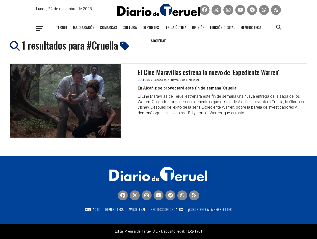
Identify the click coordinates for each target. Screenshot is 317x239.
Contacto (92, 209)
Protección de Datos (167, 209)
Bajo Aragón (83, 27)
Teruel (62, 27)
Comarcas (108, 27)
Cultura (130, 27)
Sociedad (158, 40)
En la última (176, 27)
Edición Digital (222, 27)
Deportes (151, 27)
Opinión (198, 27)
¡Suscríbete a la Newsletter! (210, 209)
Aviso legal (137, 209)
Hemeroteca (251, 27)
